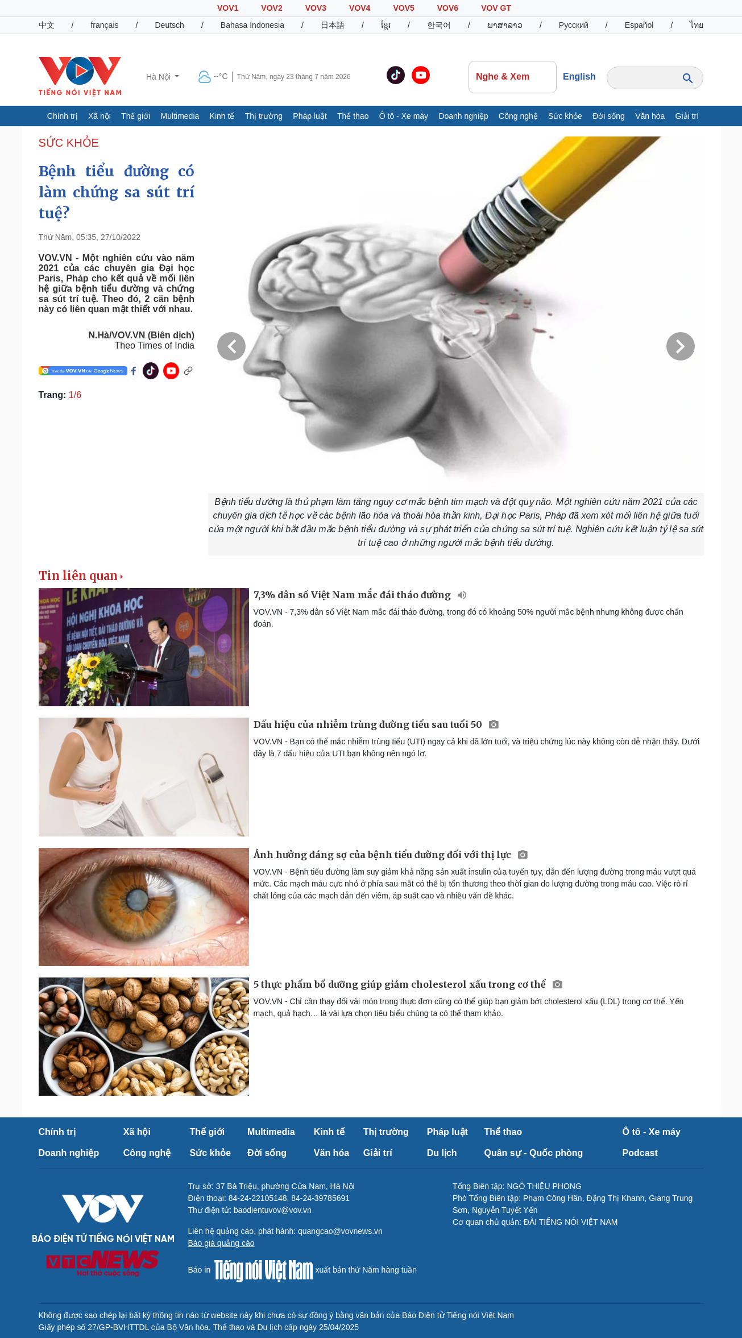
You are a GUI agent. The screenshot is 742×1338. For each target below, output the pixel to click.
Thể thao (352, 116)
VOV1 (227, 8)
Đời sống (608, 116)
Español (639, 25)
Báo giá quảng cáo (221, 1243)
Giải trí (687, 116)
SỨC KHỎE (69, 142)
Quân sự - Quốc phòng (533, 1153)
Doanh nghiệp (463, 116)
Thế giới (135, 116)
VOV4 (359, 8)
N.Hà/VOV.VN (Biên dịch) (141, 335)
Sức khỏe (565, 116)
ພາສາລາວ (505, 25)
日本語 (333, 25)
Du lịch (442, 1153)
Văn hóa (650, 116)
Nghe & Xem (512, 76)
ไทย (696, 25)
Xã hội (99, 116)
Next (680, 346)
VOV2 (271, 8)
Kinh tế (222, 116)
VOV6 (447, 8)
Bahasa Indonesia (252, 25)
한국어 (439, 25)
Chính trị (62, 116)
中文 (47, 25)
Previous (231, 346)
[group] (456, 346)
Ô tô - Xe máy (403, 116)
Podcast (640, 1153)
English (579, 76)
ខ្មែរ (386, 25)
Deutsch (169, 25)
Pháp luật (309, 116)
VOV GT (496, 8)
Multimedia (180, 116)
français (104, 25)
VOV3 (315, 8)
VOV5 (403, 8)
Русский (573, 25)
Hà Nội (159, 76)
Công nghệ (518, 116)
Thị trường (264, 116)
